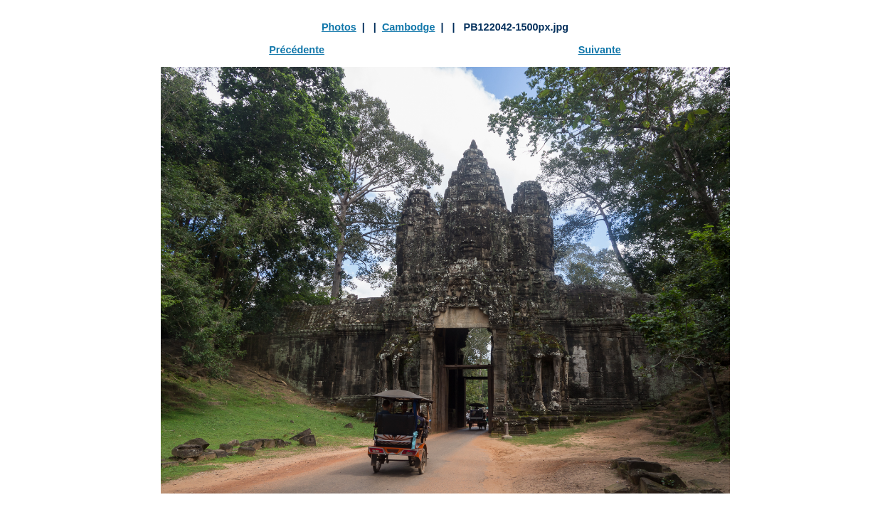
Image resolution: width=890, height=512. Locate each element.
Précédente (296, 49)
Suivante (599, 49)
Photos (339, 27)
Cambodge (408, 27)
